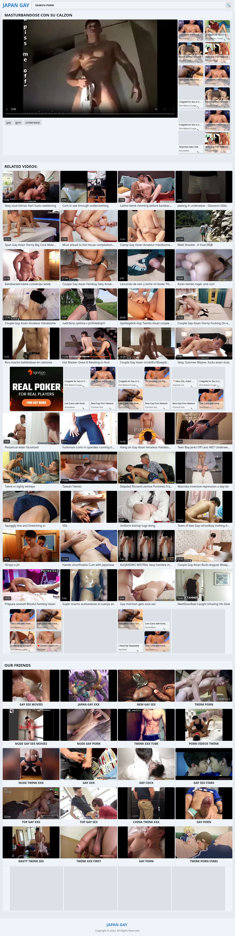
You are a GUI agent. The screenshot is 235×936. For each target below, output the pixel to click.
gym (18, 122)
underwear (32, 122)
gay (8, 122)
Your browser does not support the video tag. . (90, 69)
